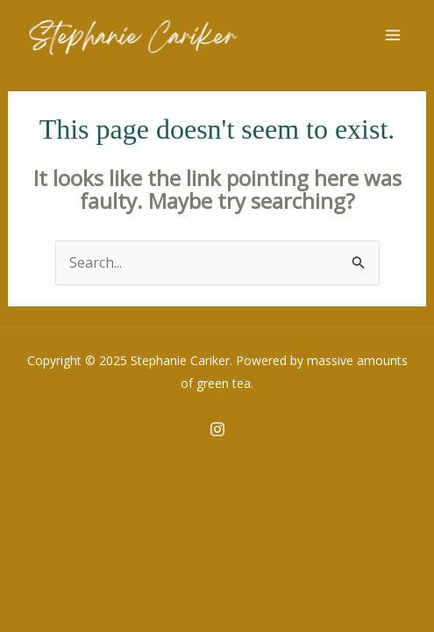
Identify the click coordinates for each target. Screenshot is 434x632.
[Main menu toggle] (393, 35)
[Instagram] (217, 429)
